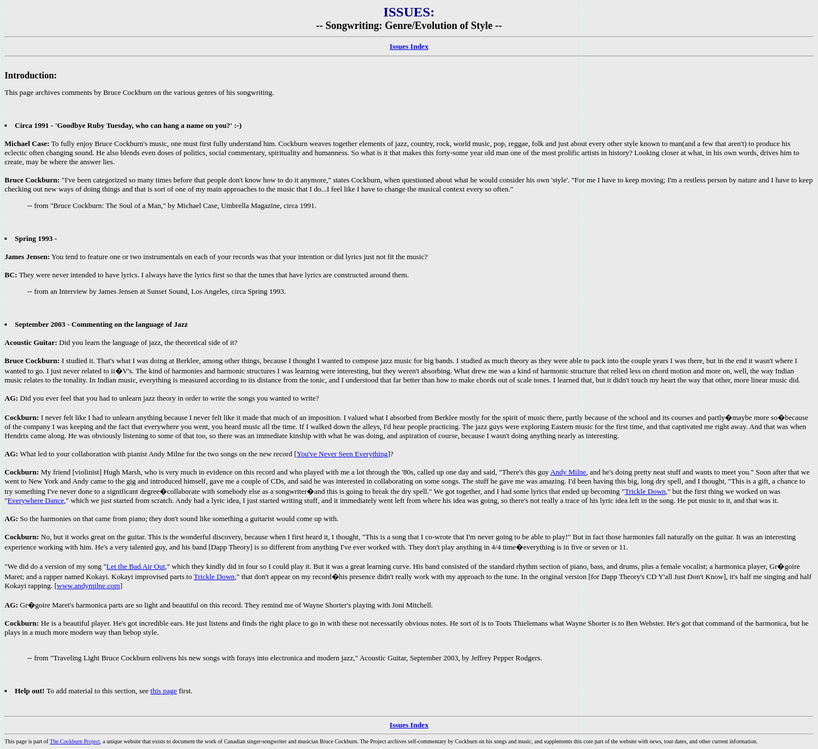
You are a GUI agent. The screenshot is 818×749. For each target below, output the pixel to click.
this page (164, 690)
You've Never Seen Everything (342, 454)
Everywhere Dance (35, 500)
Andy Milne (568, 472)
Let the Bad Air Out (135, 566)
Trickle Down (645, 491)
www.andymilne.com (88, 585)
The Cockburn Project (75, 741)
